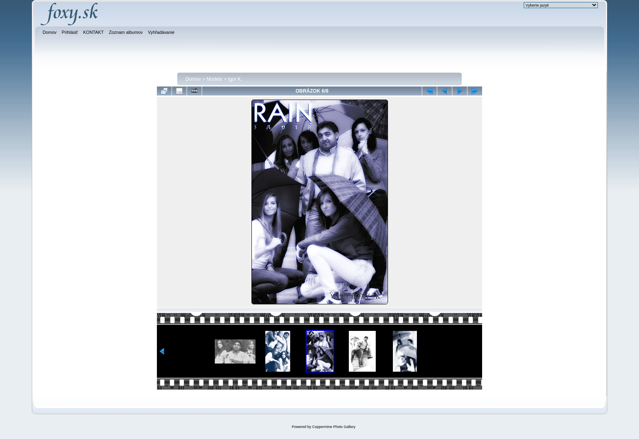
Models (215, 79)
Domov (193, 79)
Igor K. (235, 79)
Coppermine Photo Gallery (333, 427)
